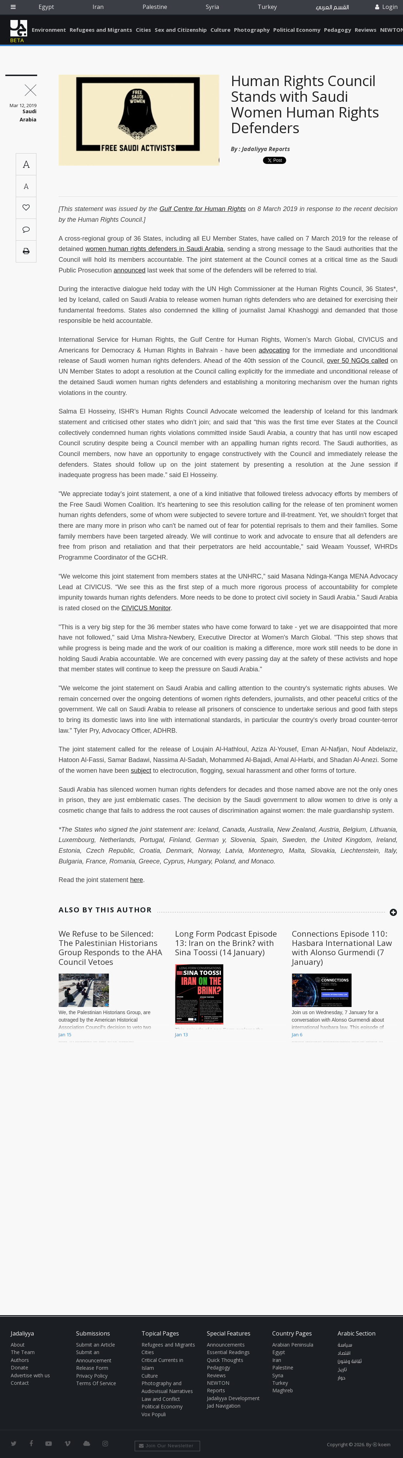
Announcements (226, 1344)
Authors (20, 1360)
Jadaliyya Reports (266, 149)
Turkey (267, 7)
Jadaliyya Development (233, 1398)
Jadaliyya (18, 28)
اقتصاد (344, 1353)
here (136, 879)
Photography (252, 29)
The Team (23, 1352)
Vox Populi (153, 1414)
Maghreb (282, 1390)
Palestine (155, 7)
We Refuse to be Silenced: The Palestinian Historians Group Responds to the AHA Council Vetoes (110, 947)
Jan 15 (65, 1034)
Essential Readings (228, 1352)
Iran (98, 7)
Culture (220, 29)
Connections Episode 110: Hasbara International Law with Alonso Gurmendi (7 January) (342, 947)
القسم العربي (332, 7)
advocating (274, 350)
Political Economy (296, 29)
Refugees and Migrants (101, 29)
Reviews (366, 29)
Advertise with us (30, 1375)
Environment (49, 29)
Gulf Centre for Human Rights (203, 208)
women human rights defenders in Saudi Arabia (154, 248)
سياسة (345, 1345)
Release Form (92, 1367)
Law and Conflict (160, 1399)
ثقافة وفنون (350, 1361)
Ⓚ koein (381, 1444)
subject (141, 770)
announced (129, 270)
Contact (20, 1382)
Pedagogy (337, 29)
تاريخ (342, 1370)
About (18, 1344)
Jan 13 (181, 1034)
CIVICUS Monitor (145, 608)
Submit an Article (95, 1344)
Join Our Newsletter (166, 1445)
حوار (341, 1378)
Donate (19, 1367)
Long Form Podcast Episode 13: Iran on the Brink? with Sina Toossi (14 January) (226, 943)
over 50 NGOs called (357, 360)
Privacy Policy (92, 1375)
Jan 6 (297, 1034)
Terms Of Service (96, 1383)
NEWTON (218, 1382)
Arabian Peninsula (292, 1344)
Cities (143, 29)
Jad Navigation (223, 1405)
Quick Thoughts (225, 1360)
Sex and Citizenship (181, 29)
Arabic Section (356, 1333)
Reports (216, 1390)
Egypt (46, 7)
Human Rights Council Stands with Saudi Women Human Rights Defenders (305, 104)
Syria (212, 7)
